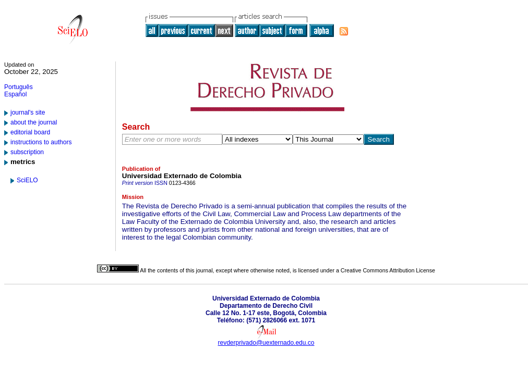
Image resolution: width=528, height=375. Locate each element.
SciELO (27, 180)
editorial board (30, 132)
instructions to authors (40, 142)
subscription (27, 152)
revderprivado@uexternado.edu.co (266, 342)
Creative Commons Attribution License (388, 270)
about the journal (33, 122)
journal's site (27, 112)
